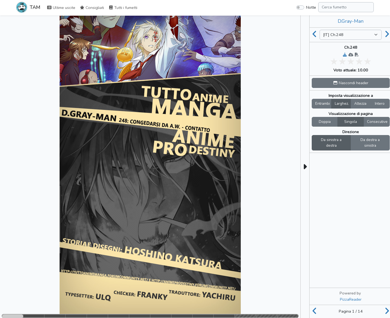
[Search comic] (346, 7)
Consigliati (92, 7)
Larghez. (342, 103)
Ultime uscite (61, 7)
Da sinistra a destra (331, 142)
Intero (380, 103)
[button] (351, 83)
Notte (311, 7)
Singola (350, 121)
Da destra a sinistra (370, 142)
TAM (28, 8)
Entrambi (322, 103)
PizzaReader (351, 299)
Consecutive (377, 121)
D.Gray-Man (350, 21)
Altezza (360, 103)
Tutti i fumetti (122, 7)
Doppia (325, 121)
